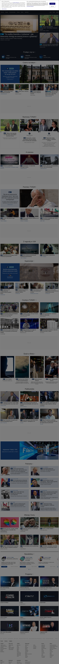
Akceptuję (52, 3)
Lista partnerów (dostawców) (30, 6)
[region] (29, 5)
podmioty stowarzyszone (16, 2)
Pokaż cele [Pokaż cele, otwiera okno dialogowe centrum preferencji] (52, 6)
